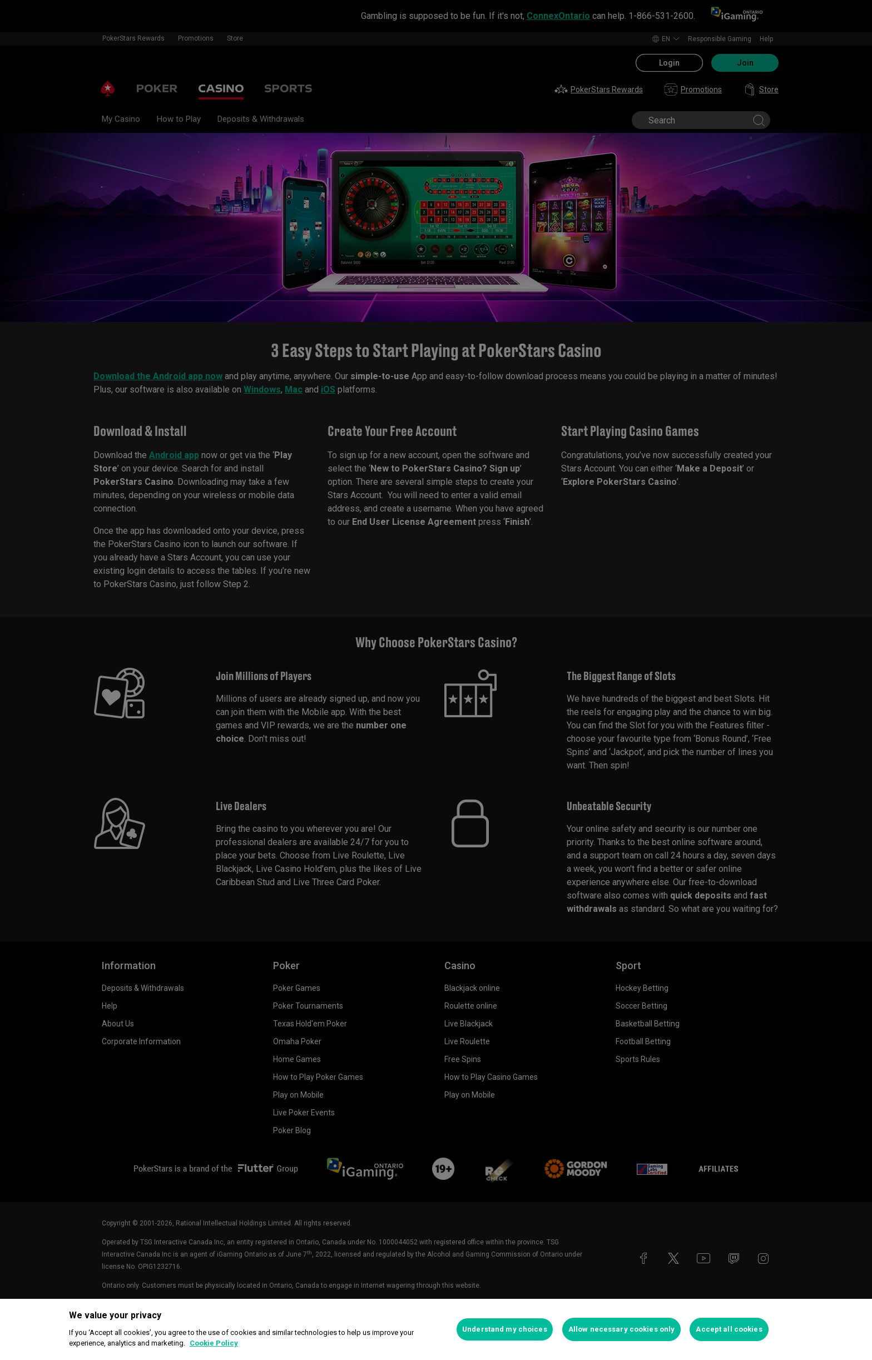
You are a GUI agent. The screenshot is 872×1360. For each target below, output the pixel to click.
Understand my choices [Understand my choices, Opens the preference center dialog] (504, 1329)
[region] (436, 1329)
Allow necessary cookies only (621, 1329)
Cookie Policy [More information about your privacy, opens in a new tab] (214, 1343)
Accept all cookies (729, 1329)
